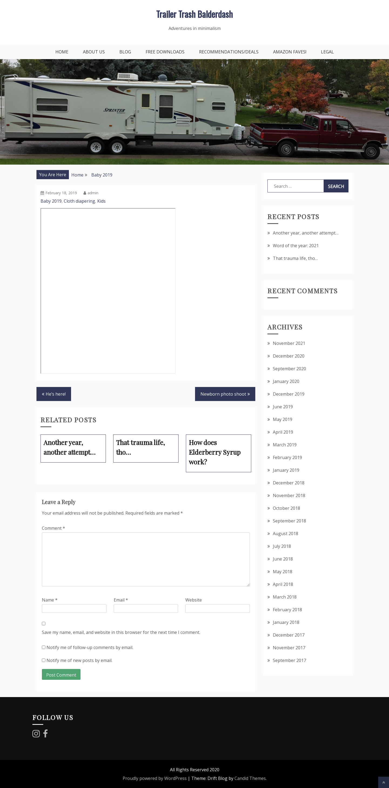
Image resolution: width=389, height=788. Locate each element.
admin (90, 192)
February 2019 (287, 457)
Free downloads (165, 52)
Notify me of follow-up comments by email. (89, 647)
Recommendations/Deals (229, 52)
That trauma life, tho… (295, 258)
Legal (327, 52)
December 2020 (288, 356)
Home (61, 52)
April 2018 (283, 584)
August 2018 (285, 533)
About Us (94, 52)
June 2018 (283, 559)
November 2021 (289, 343)
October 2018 (286, 508)
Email (121, 600)
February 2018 (287, 610)
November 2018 (289, 495)
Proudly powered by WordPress (155, 778)
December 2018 (288, 483)
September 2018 (289, 521)
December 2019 (288, 394)
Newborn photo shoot (223, 394)
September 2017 (289, 660)
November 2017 (289, 648)
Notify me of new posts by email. (79, 660)
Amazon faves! (289, 52)
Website (193, 600)
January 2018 (286, 622)
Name (50, 600)
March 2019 (285, 445)
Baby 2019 (51, 201)
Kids (101, 201)
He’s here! (56, 394)
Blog (125, 52)
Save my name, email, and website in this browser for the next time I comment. (121, 632)
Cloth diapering (79, 201)
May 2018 (282, 572)
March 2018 (285, 597)
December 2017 (288, 635)
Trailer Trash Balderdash (194, 14)
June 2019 (283, 407)
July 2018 (282, 546)
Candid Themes (250, 778)
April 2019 (283, 432)
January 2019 (286, 470)
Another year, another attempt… (305, 233)
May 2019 (282, 419)
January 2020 (286, 381)
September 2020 (289, 369)
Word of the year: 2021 (296, 246)
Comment (53, 528)
